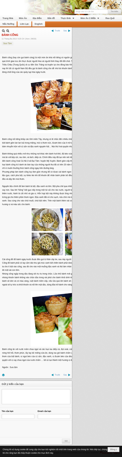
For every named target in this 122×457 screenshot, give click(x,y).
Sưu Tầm (7, 43)
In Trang (3, 375)
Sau (65, 31)
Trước (57, 31)
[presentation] (27, 429)
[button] (67, 18)
